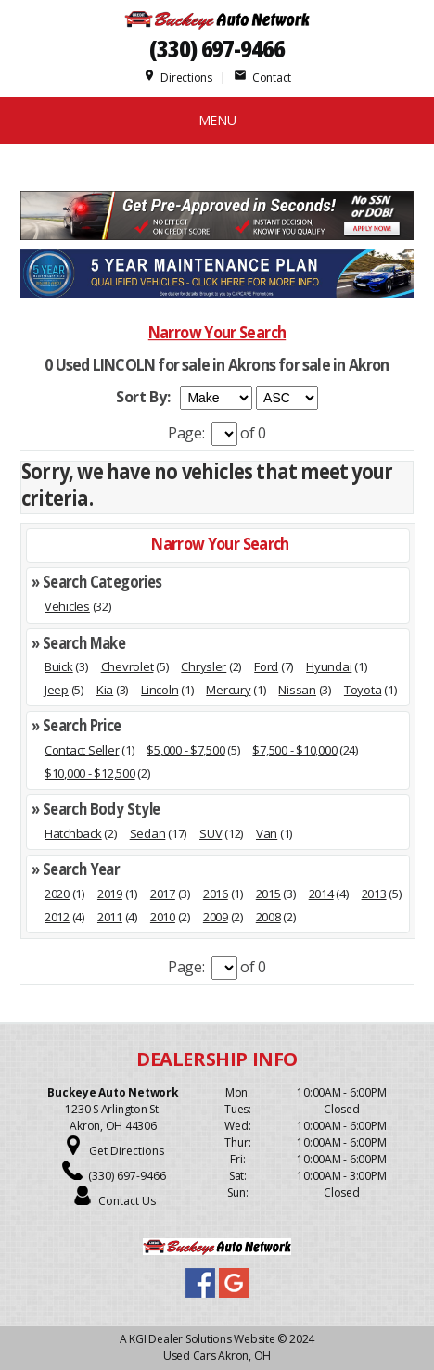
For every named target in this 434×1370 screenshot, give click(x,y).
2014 (321, 893)
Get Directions (126, 1151)
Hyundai (328, 666)
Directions (177, 77)
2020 (57, 893)
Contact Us (127, 1201)
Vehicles (67, 606)
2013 (374, 893)
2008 (268, 916)
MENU (217, 120)
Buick (59, 666)
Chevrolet (127, 666)
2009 (215, 916)
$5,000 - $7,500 (185, 750)
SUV (210, 833)
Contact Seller (82, 750)
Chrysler (203, 666)
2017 (162, 893)
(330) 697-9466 (217, 48)
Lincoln (159, 689)
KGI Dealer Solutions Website (201, 1339)
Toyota (362, 689)
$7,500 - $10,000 (294, 750)
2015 (268, 893)
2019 (109, 893)
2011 (109, 916)
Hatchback (73, 833)
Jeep (57, 689)
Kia (104, 689)
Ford (266, 666)
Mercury (228, 689)
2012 (57, 916)
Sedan (148, 833)
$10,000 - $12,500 (90, 773)
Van (266, 833)
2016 (215, 893)
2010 (162, 916)
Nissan (296, 689)
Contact (262, 77)
